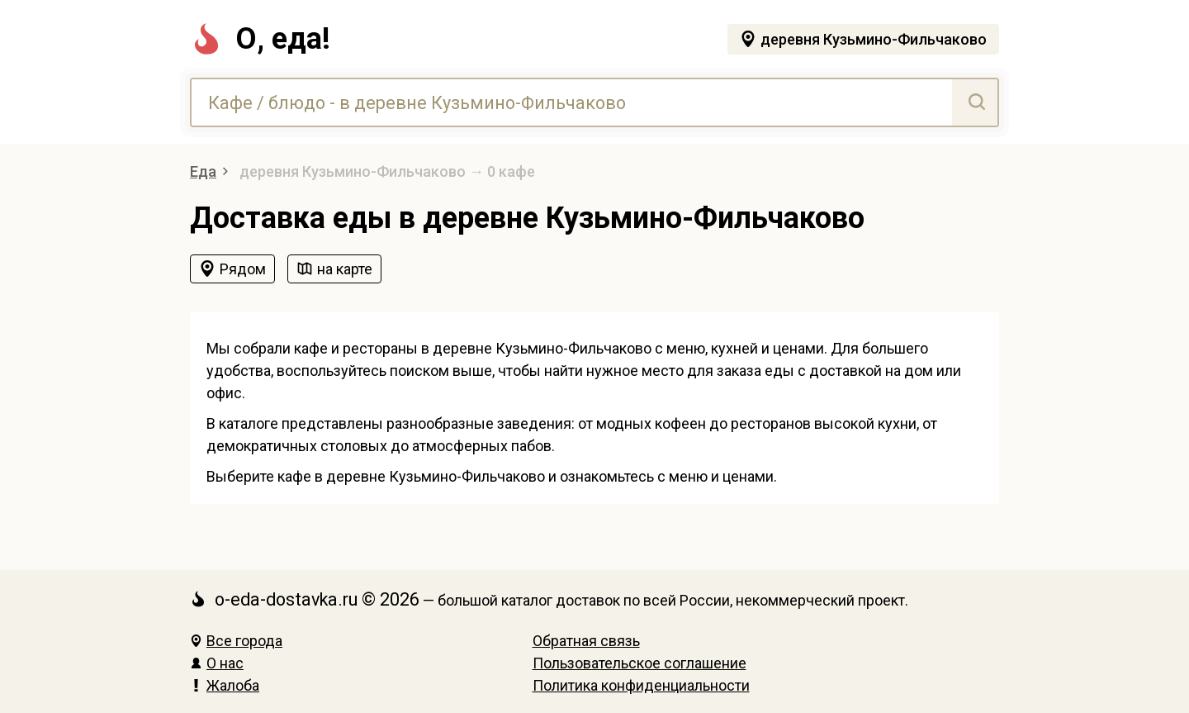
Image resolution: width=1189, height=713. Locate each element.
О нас (217, 663)
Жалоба (224, 685)
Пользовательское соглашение (639, 663)
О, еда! (260, 38)
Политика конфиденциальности (641, 685)
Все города (236, 640)
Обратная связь (586, 640)
